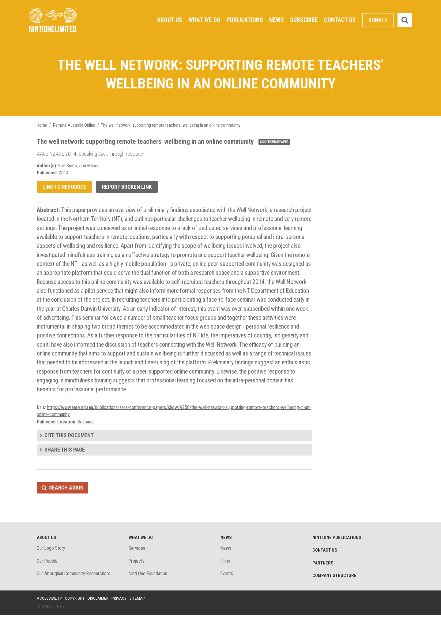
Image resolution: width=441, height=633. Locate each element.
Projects (137, 578)
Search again (66, 504)
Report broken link (128, 188)
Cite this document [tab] (69, 451)
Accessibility (49, 615)
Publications (244, 20)
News (276, 20)
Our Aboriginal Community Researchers (74, 591)
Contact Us (340, 20)
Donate (377, 20)
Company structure (335, 593)
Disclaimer (99, 615)
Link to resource (64, 188)
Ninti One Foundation (148, 591)
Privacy (120, 615)
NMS (61, 623)
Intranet (45, 623)
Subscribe (304, 20)
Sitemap (139, 615)
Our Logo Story (51, 565)
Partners (323, 580)
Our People (47, 578)
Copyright (75, 615)
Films (226, 578)
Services (137, 565)
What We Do (203, 20)
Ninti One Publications (337, 554)
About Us (168, 20)
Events (227, 591)
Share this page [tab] (64, 466)
